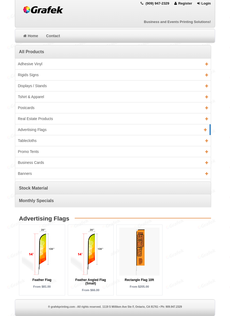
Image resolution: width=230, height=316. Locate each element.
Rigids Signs (113, 75)
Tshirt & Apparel (113, 97)
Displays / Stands (113, 86)
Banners (113, 173)
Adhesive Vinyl (113, 64)
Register (183, 3)
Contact (53, 36)
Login (204, 3)
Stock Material (33, 188)
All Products (31, 51)
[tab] (113, 51)
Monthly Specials (36, 200)
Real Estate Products (113, 119)
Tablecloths (113, 140)
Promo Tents (113, 151)
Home (30, 36)
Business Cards (113, 162)
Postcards (113, 108)
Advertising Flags (112, 130)
